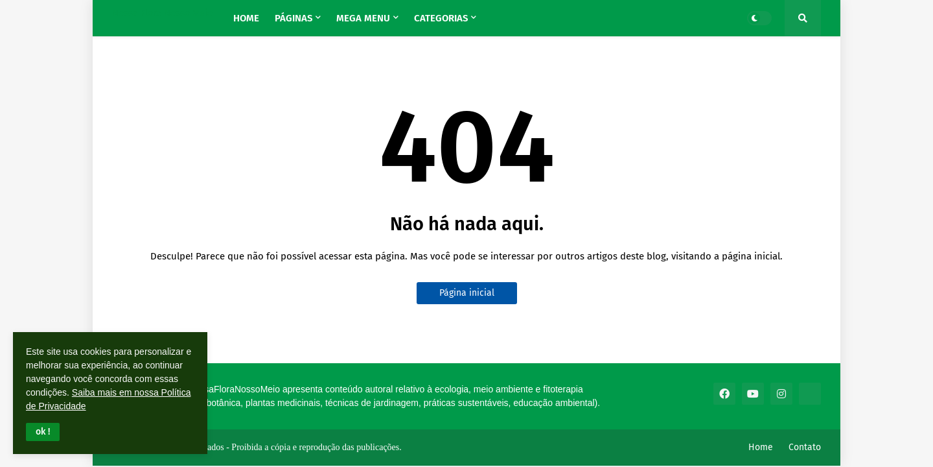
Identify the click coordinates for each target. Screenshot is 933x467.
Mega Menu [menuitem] (363, 18)
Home (760, 447)
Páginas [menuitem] (293, 18)
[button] (43, 432)
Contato (805, 447)
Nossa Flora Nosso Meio (162, 13)
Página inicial (466, 292)
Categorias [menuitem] (441, 18)
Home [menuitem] (246, 18)
